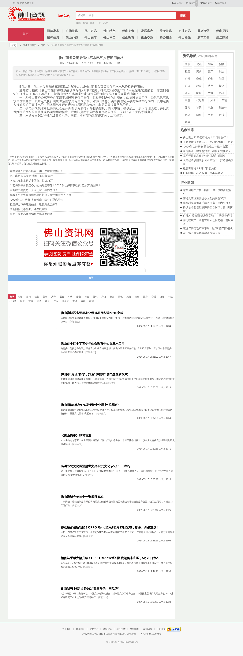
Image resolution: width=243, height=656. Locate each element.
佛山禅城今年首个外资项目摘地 (82, 496)
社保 (221, 78)
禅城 (78, 23)
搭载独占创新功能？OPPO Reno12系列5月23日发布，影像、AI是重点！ (110, 527)
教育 (199, 85)
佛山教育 (128, 37)
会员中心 (177, 3)
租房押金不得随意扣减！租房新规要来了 (207, 151)
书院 (187, 100)
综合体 (223, 107)
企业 (199, 78)
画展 (210, 114)
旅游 (221, 85)
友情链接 (147, 629)
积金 (210, 78)
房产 (41, 45)
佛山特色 (109, 31)
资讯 (199, 64)
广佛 (187, 78)
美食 (199, 71)
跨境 (221, 114)
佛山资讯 (90, 31)
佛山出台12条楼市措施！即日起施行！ (206, 137)
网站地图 (134, 629)
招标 (210, 64)
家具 (187, 122)
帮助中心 (94, 629)
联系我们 (80, 629)
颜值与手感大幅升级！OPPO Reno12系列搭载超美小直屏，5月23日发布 (110, 558)
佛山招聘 (222, 31)
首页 (26, 34)
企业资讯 (184, 31)
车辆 (224, 100)
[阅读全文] (74, 321)
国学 (187, 64)
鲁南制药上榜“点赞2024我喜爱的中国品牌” (90, 588)
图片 (187, 107)
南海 (92, 23)
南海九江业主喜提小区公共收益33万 (204, 198)
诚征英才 (120, 629)
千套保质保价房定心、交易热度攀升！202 (208, 141)
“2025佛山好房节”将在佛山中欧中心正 (205, 146)
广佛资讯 (72, 31)
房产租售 (203, 37)
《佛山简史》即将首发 (76, 435)
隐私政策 (107, 629)
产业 (210, 107)
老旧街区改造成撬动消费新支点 (201, 232)
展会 (221, 71)
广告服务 (161, 629)
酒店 (187, 93)
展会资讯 (203, 31)
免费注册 (29, 3)
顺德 (85, 23)
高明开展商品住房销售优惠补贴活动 (204, 155)
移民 (199, 107)
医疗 (199, 93)
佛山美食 (128, 31)
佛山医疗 (90, 37)
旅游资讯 (166, 31)
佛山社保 (184, 37)
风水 (213, 100)
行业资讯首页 (28, 45)
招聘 (221, 64)
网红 (199, 114)
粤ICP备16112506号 (150, 633)
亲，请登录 (18, 3)
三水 (98, 23)
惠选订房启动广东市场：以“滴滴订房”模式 (208, 228)
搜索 (183, 15)
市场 (187, 114)
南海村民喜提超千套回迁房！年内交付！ (207, 202)
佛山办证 (72, 37)
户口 (187, 85)
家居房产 (147, 31)
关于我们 (66, 629)
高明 (105, 23)
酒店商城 (222, 37)
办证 (221, 93)
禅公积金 (166, 37)
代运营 (200, 100)
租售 (187, 71)
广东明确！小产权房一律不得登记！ (204, 173)
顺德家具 (53, 31)
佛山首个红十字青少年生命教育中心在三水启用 (93, 343)
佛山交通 (147, 37)
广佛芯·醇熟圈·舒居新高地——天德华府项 (207, 215)
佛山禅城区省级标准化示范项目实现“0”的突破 (92, 313)
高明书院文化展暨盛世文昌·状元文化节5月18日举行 (95, 466)
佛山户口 (109, 37)
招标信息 (53, 37)
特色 (210, 85)
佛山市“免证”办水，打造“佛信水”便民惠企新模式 (94, 374)
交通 (210, 93)
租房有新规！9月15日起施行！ (201, 168)
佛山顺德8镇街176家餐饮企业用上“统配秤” (90, 405)
